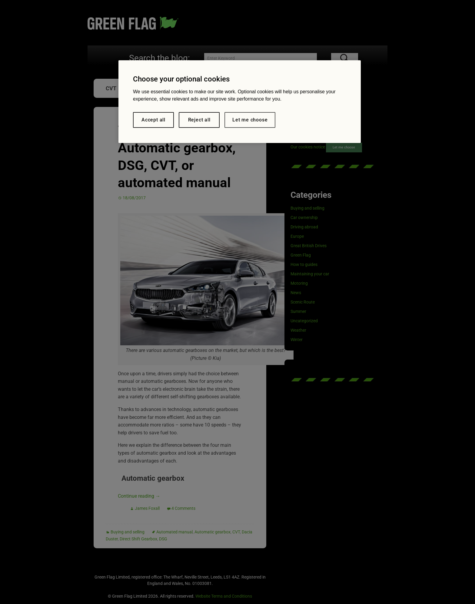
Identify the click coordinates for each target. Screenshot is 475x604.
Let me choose (249, 120)
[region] (239, 101)
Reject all (199, 120)
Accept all (153, 120)
